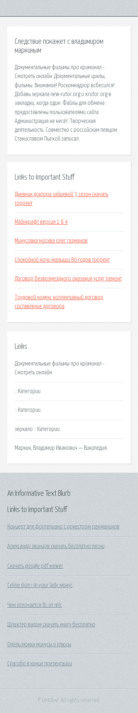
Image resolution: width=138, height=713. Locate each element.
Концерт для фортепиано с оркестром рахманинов (63, 527)
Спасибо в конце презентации (39, 664)
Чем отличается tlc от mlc (34, 605)
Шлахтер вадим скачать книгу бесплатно (51, 625)
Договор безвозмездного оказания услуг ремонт (68, 279)
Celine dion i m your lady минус (39, 585)
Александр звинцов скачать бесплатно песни (56, 546)
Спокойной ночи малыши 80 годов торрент (62, 260)
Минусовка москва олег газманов (51, 241)
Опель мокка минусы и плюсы (39, 644)
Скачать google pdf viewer (35, 566)
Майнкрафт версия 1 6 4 (41, 222)
